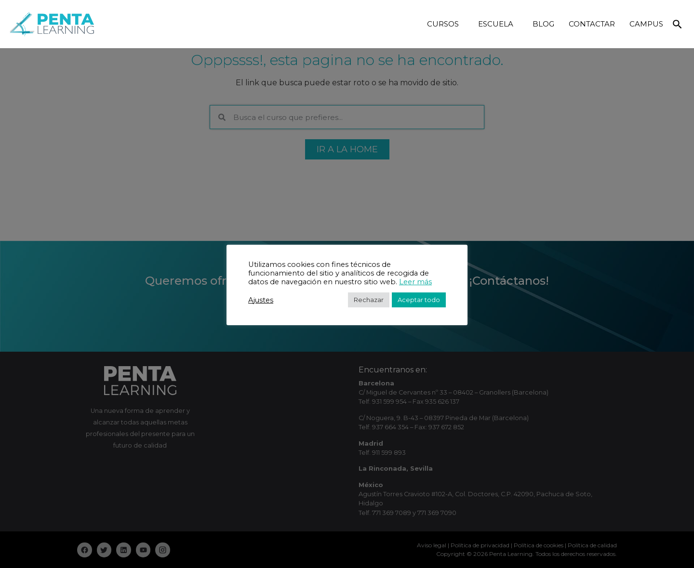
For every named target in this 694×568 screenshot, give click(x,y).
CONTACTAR (592, 23)
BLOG (543, 23)
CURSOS (445, 24)
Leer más (415, 281)
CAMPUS (646, 23)
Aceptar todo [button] (419, 300)
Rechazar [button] (369, 300)
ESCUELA (498, 24)
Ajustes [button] (260, 300)
